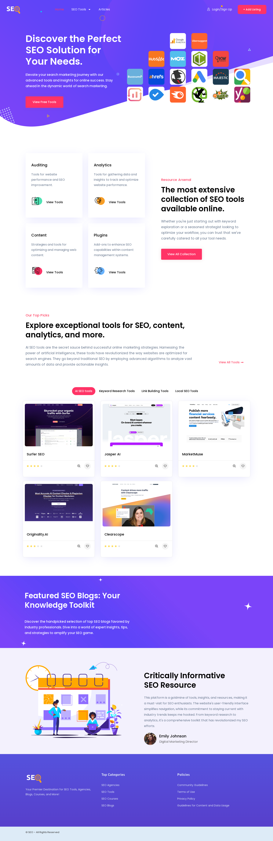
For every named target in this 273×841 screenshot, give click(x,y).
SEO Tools (81, 9)
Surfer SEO (36, 454)
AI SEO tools (83, 391)
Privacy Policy (186, 799)
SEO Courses (109, 799)
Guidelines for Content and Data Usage (203, 805)
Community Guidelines (192, 785)
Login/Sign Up (219, 9)
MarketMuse (192, 454)
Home (59, 9)
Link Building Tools (155, 391)
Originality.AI (37, 534)
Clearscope (114, 534)
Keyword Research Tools (117, 391)
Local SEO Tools (186, 391)
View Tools (54, 202)
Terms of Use (186, 792)
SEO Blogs (107, 805)
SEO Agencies (110, 785)
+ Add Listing (252, 9)
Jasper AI (112, 454)
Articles (104, 9)
